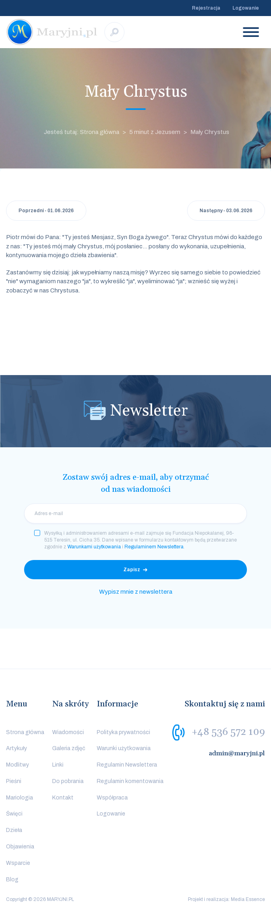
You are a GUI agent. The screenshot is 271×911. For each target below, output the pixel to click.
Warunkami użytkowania (94, 547)
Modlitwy (17, 765)
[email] (135, 513)
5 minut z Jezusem (154, 132)
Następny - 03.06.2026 (226, 210)
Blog (12, 880)
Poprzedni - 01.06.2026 (46, 210)
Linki (57, 765)
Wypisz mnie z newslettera (135, 591)
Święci (14, 814)
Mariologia (19, 798)
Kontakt (62, 798)
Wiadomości (68, 732)
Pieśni (13, 781)
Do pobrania (68, 781)
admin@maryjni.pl (237, 753)
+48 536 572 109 (228, 732)
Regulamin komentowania (130, 781)
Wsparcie (18, 863)
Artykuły (16, 748)
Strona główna (25, 732)
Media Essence (248, 899)
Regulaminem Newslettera (153, 547)
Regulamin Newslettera (127, 765)
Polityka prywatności (123, 732)
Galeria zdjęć (68, 748)
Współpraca (112, 798)
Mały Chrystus (209, 132)
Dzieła (14, 830)
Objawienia (20, 847)
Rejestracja (206, 8)
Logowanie (245, 8)
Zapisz (131, 569)
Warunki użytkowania (124, 748)
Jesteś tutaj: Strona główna (81, 132)
